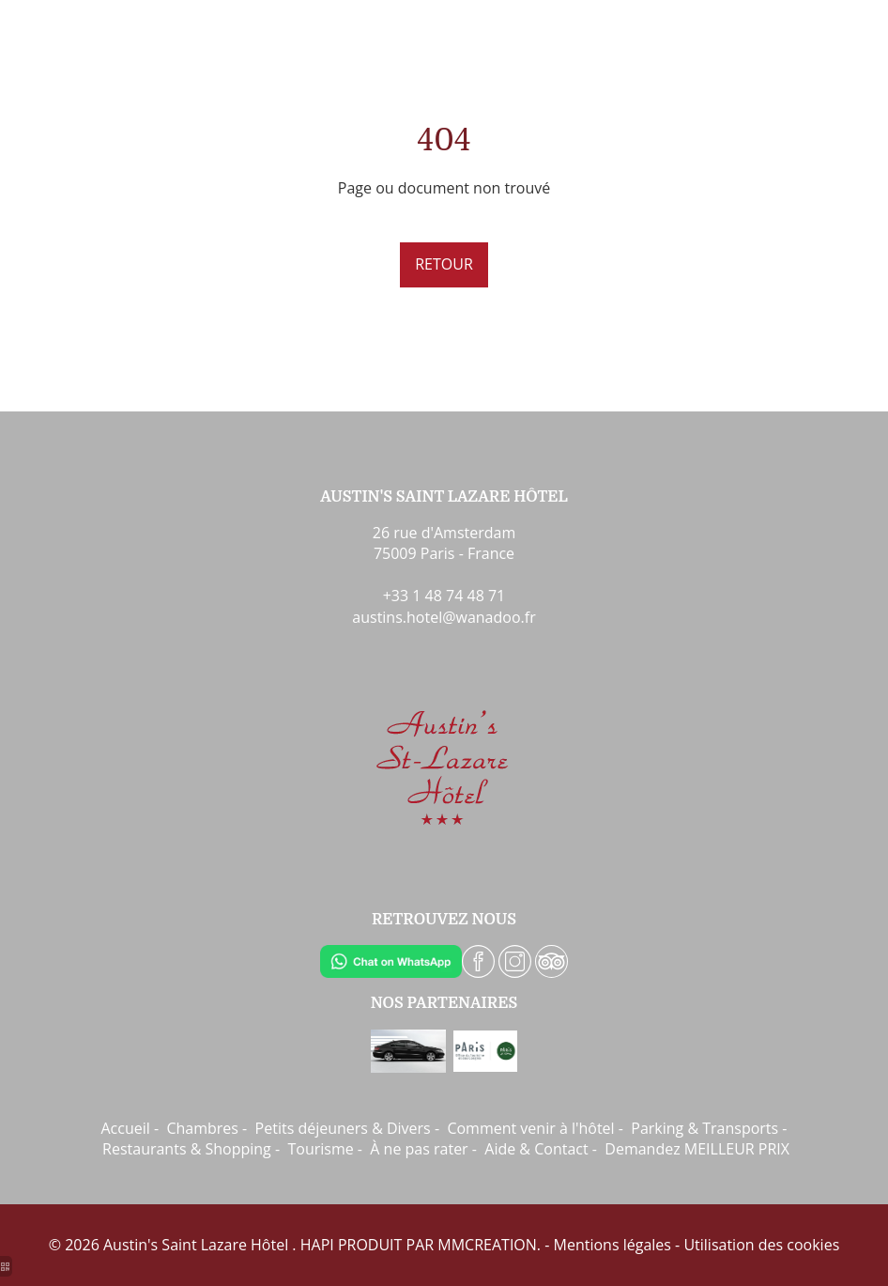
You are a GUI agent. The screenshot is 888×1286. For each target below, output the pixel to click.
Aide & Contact (536, 1149)
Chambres (202, 1128)
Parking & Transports (704, 1128)
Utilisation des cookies (761, 1244)
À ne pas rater (418, 1149)
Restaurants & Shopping (186, 1149)
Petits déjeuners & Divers (343, 1128)
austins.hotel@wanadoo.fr (443, 617)
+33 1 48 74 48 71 (444, 595)
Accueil (124, 1128)
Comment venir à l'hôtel (530, 1128)
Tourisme (320, 1149)
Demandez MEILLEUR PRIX (697, 1149)
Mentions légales (612, 1244)
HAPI (317, 1244)
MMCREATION (487, 1244)
